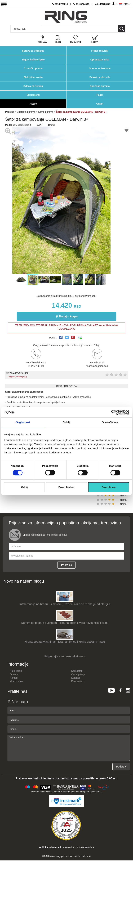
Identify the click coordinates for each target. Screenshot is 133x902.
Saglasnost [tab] (23, 422)
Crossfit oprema (33, 68)
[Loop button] (121, 28)
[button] (114, 129)
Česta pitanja (78, 674)
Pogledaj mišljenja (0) (17, 377)
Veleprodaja (16, 681)
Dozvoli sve (108, 487)
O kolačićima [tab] (110, 422)
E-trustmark (77, 681)
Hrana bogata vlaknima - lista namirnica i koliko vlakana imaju (65, 641)
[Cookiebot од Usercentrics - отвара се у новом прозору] (114, 412)
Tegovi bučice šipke (33, 59)
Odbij (24, 487)
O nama (14, 674)
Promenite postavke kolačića (78, 847)
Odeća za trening (33, 86)
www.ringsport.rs (59, 856)
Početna (9, 111)
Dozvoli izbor (66, 487)
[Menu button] (4, 4)
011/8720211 (60, 4)
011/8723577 (102, 4)
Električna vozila (33, 77)
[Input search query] (26, 28)
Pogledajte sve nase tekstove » (64, 656)
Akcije (33, 103)
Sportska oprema (100, 86)
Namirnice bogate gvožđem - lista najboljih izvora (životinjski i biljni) (64, 622)
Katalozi (75, 677)
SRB (127, 4)
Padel (99, 94)
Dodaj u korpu (67, 316)
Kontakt (14, 677)
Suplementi (33, 94)
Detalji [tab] (66, 422)
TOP (128, 888)
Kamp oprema (45, 111)
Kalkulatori (77, 670)
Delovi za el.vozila (99, 77)
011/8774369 (81, 4)
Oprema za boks (99, 59)
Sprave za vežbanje (33, 50)
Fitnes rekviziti (99, 50)
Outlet (99, 103)
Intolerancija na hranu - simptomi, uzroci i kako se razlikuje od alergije (64, 604)
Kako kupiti (16, 670)
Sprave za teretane (99, 68)
